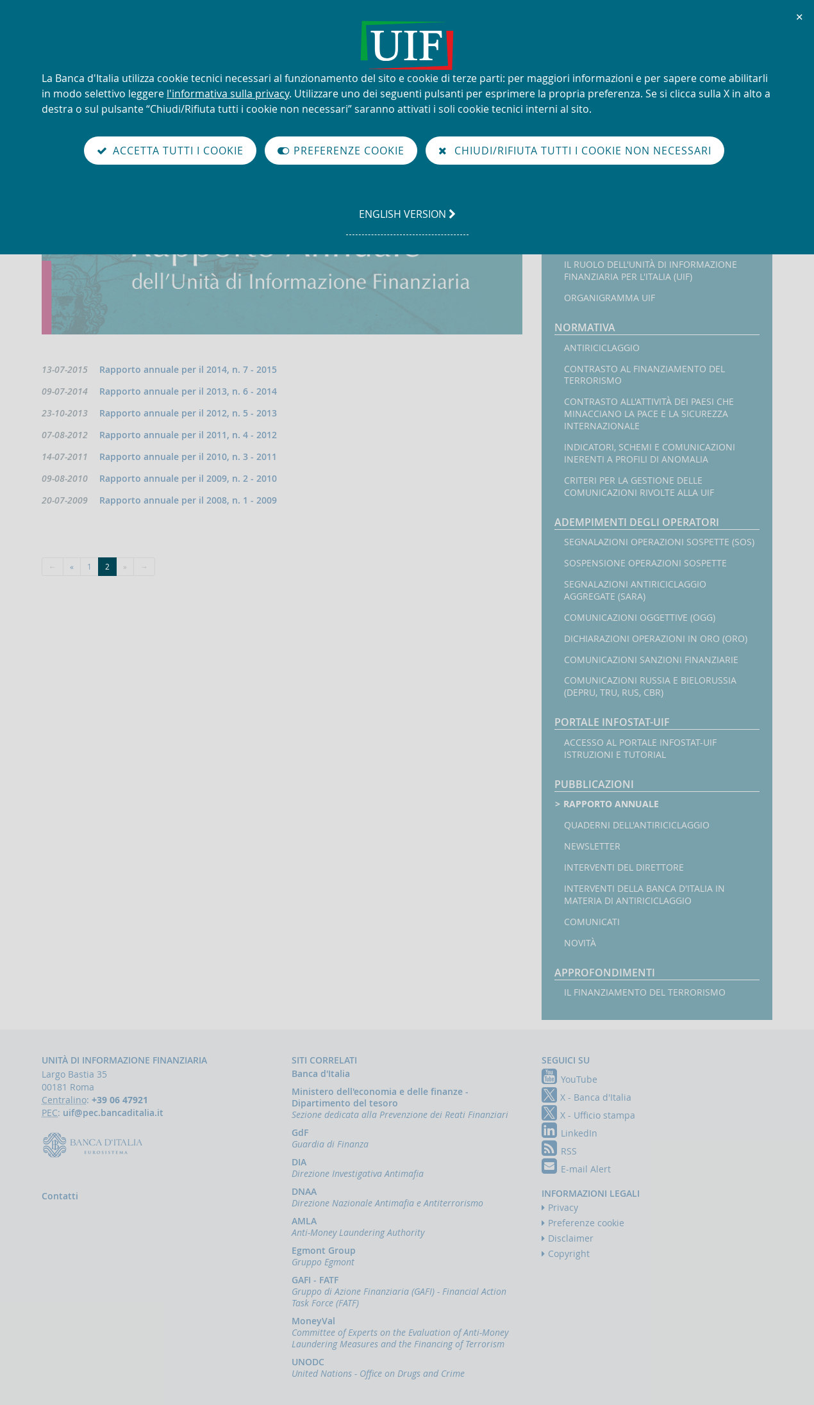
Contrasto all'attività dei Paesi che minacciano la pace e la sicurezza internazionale (649, 414)
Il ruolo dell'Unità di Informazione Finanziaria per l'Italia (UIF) (650, 271)
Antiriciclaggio (602, 348)
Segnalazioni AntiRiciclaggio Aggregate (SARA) (635, 590)
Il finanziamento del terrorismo (645, 992)
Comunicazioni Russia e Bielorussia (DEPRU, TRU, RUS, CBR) (650, 686)
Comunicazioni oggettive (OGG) (639, 617)
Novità (580, 943)
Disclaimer (571, 1238)
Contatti (60, 1196)
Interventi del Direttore (624, 867)
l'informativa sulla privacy (228, 93)
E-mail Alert (576, 1169)
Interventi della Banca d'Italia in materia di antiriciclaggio (644, 895)
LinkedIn (569, 1133)
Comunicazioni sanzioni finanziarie (651, 660)
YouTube (569, 1079)
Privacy (563, 1207)
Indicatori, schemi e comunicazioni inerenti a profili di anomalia (649, 453)
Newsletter (592, 846)
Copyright (569, 1253)
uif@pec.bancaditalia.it (113, 1112)
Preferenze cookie (586, 1223)
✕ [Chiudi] (799, 16)
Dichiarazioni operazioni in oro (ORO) (655, 639)
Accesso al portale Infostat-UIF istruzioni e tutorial (640, 748)
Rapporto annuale (611, 804)
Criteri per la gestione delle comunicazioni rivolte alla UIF (639, 486)
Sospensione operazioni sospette (645, 563)
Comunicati (592, 922)
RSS (559, 1151)
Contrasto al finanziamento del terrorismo (644, 375)
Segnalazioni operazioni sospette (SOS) (659, 542)
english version (407, 220)
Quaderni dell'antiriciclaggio (637, 825)
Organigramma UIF (609, 298)
